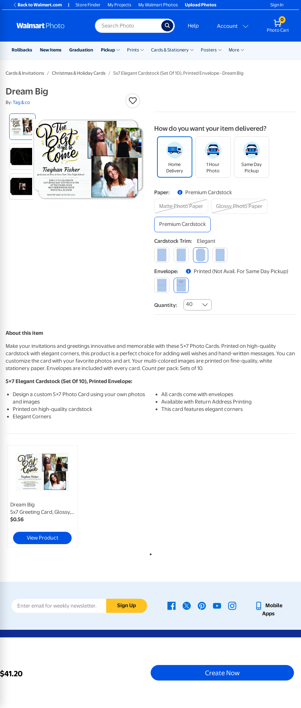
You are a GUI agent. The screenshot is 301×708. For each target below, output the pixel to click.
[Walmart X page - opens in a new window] (186, 605)
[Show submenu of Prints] (142, 49)
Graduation (81, 50)
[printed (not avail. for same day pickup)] (181, 285)
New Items (50, 50)
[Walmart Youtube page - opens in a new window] (217, 605)
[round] (181, 255)
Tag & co (21, 102)
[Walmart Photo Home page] (48, 25)
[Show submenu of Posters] (220, 49)
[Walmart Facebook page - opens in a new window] (171, 605)
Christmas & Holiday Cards (79, 73)
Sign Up (126, 605)
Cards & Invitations (25, 73)
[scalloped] (220, 255)
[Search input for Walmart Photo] (128, 26)
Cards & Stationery (170, 50)
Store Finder (88, 4)
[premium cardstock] (182, 224)
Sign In (276, 4)
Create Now (222, 673)
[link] (42, 496)
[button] (132, 100)
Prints (133, 50)
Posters (209, 50)
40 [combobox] (189, 304)
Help (193, 26)
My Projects (119, 4)
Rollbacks (22, 50)
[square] (161, 255)
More (234, 50)
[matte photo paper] (181, 206)
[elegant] (200, 255)
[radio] (22, 126)
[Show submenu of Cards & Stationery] (192, 49)
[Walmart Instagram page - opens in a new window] (232, 605)
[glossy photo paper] (239, 206)
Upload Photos (200, 4)
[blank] (161, 285)
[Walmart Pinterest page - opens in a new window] (202, 605)
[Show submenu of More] (242, 49)
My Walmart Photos (158, 4)
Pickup (108, 50)
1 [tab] (149, 552)
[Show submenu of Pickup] (118, 49)
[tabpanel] (54, 496)
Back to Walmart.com (37, 4)
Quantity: (165, 305)
